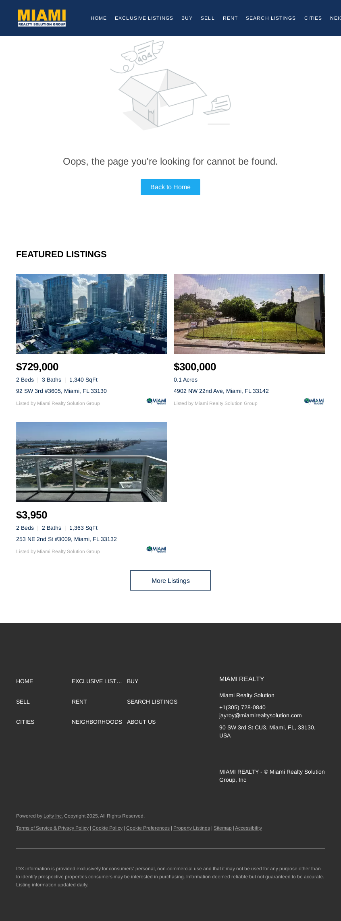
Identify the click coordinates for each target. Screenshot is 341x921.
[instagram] (274, 754)
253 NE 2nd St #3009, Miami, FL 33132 (66, 539)
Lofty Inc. (53, 816)
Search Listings (271, 18)
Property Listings (191, 828)
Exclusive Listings (144, 18)
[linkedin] (225, 754)
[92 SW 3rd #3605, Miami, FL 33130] (91, 314)
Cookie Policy (107, 828)
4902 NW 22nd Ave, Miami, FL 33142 (221, 391)
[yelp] (258, 754)
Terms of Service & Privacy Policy (52, 828)
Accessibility (248, 828)
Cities (313, 18)
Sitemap (223, 828)
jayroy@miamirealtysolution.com (260, 715)
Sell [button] (207, 18)
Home (99, 18)
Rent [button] (230, 18)
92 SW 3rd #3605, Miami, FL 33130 (61, 391)
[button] (41, 18)
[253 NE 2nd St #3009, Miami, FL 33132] (91, 462)
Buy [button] (187, 18)
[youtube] (290, 754)
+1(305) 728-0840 (242, 707)
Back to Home (170, 187)
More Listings (171, 580)
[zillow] (241, 754)
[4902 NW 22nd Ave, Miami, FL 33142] (249, 314)
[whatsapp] (306, 754)
